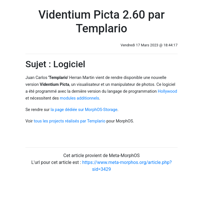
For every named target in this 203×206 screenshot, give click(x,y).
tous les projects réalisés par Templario (70, 121)
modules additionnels (79, 98)
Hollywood (167, 91)
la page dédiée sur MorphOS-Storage (84, 109)
